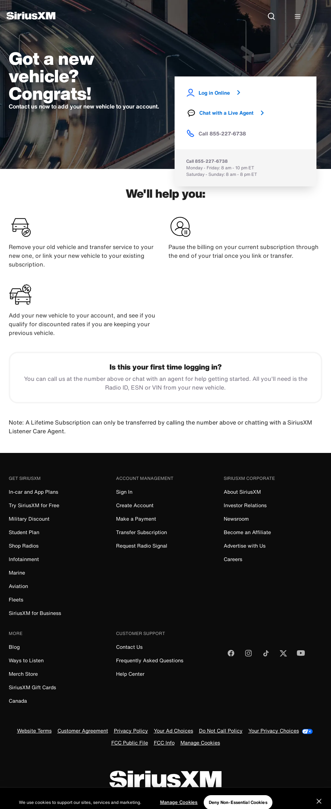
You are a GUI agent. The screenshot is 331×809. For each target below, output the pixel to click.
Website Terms (34, 731)
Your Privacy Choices (280, 731)
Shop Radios (24, 545)
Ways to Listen (26, 660)
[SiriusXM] (31, 16)
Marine (17, 572)
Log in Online (216, 92)
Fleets (16, 599)
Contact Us (129, 647)
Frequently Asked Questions (149, 660)
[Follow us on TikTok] (266, 655)
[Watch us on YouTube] (300, 655)
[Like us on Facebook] (231, 655)
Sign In (124, 492)
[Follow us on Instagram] (248, 655)
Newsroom (236, 518)
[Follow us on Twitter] (283, 655)
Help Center (130, 674)
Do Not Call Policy (221, 731)
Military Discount (29, 518)
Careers (233, 559)
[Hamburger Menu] (297, 17)
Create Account (134, 505)
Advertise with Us (245, 545)
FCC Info (164, 743)
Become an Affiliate (247, 532)
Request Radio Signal (141, 545)
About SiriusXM (242, 492)
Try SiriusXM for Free (34, 505)
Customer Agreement (82, 731)
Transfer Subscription (141, 532)
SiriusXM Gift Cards (32, 687)
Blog (14, 647)
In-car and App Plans (33, 492)
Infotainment (24, 559)
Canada (18, 701)
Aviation (18, 586)
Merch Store (23, 674)
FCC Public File (129, 743)
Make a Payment (136, 518)
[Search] (271, 17)
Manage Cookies (200, 743)
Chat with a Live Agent (228, 113)
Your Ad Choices (173, 731)
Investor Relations (245, 505)
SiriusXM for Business (35, 613)
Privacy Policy (131, 731)
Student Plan (24, 532)
